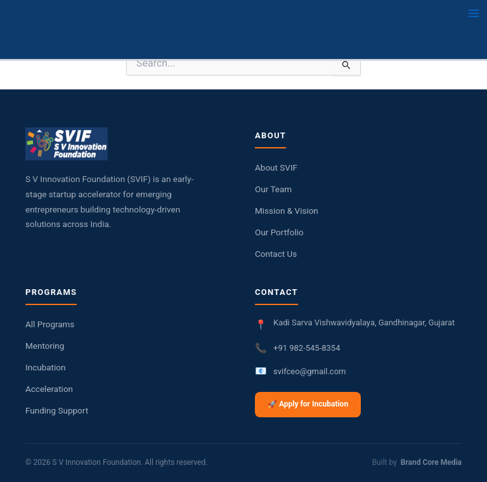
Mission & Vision (286, 210)
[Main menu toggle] (473, 13)
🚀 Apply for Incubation (308, 404)
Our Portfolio (279, 232)
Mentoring (44, 346)
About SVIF (276, 167)
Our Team (273, 189)
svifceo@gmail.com (309, 371)
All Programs (49, 324)
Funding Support (56, 410)
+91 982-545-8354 (306, 348)
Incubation (45, 367)
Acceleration (49, 389)
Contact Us (276, 254)
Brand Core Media (431, 462)
